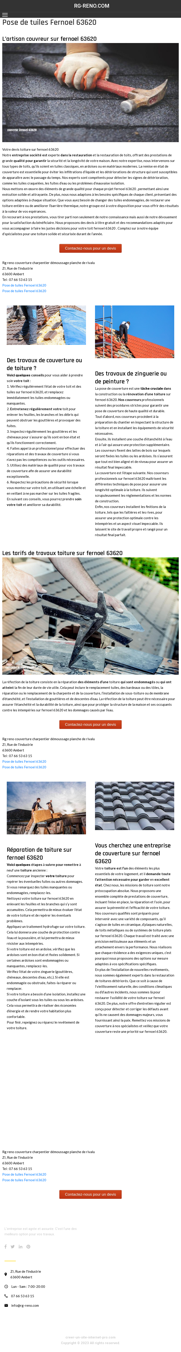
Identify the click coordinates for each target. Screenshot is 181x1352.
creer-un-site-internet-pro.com (90, 1337)
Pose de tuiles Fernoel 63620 (24, 285)
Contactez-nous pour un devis (90, 248)
